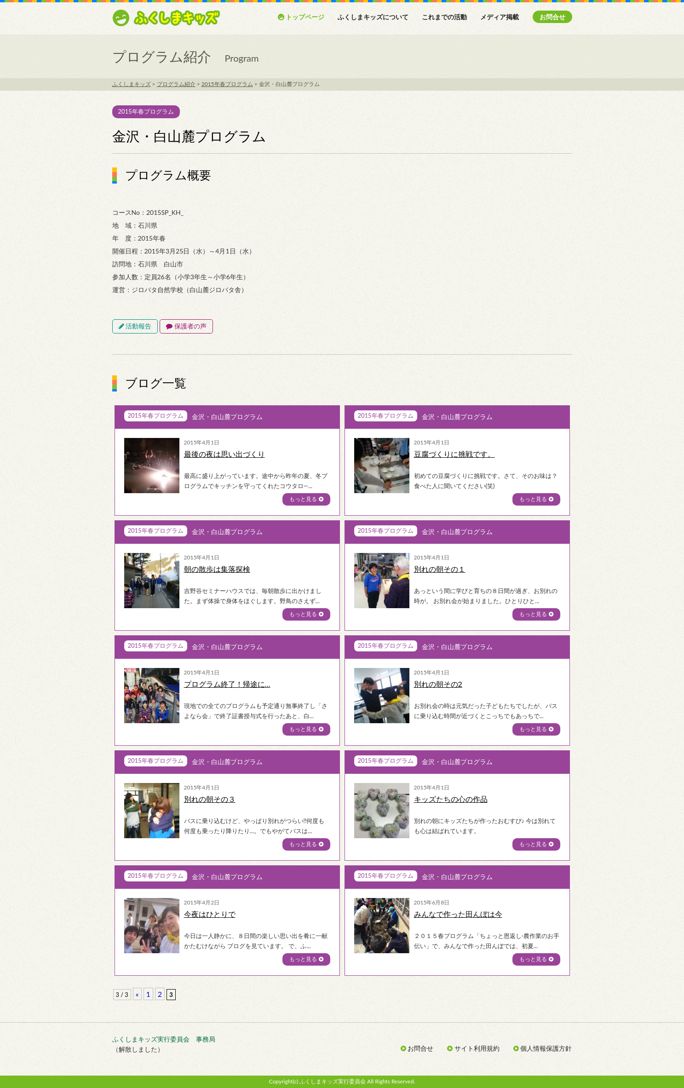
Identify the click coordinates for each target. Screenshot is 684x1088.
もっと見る (306, 498)
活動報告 (135, 326)
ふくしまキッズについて (373, 17)
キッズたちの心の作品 (451, 798)
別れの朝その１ (440, 568)
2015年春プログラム (146, 111)
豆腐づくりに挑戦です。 (454, 453)
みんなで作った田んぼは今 (458, 914)
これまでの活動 (444, 17)
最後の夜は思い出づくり (224, 453)
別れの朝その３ (210, 798)
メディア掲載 (499, 17)
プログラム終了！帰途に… (227, 683)
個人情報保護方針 (542, 1048)
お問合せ (552, 17)
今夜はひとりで (210, 914)
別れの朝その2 (438, 683)
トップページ (301, 17)
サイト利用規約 (473, 1048)
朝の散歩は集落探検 (217, 568)
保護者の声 (186, 326)
